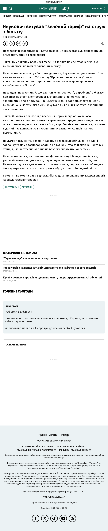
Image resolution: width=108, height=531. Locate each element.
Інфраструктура (47, 16)
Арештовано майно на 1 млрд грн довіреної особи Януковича (45, 328)
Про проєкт (48, 446)
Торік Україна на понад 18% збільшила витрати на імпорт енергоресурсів (49, 267)
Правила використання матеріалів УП (36, 450)
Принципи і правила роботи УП (74, 450)
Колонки (32, 16)
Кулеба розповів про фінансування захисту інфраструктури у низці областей (52, 277)
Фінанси (78, 16)
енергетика (11, 187)
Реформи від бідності (18, 311)
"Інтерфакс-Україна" (87, 463)
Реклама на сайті (31, 446)
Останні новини (15, 344)
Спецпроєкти (92, 16)
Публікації (18, 16)
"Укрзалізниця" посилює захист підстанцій (30, 258)
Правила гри (65, 16)
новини (7, 16)
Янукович (27, 187)
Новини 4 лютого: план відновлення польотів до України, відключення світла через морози (51, 320)
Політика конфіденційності (71, 446)
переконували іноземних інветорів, (68, 160)
